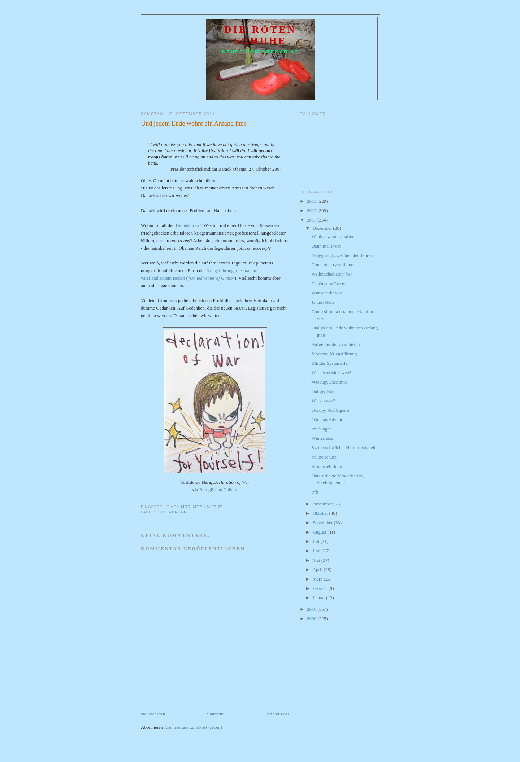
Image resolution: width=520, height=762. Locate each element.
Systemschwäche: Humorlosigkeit (343, 447)
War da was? (323, 400)
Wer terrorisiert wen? (331, 372)
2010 (312, 609)
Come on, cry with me (332, 264)
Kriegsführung (220, 270)
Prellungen (321, 429)
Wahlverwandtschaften (332, 236)
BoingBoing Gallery (218, 489)
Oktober (321, 513)
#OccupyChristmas (329, 382)
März (318, 579)
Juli (317, 541)
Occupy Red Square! (330, 410)
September (323, 522)
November (323, 504)
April (318, 569)
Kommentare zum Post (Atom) (193, 727)
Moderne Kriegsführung (334, 353)
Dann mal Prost (326, 246)
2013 (312, 201)
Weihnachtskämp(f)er (331, 274)
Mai (317, 560)
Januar (319, 597)
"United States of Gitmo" (211, 278)
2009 (312, 618)
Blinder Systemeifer (330, 363)
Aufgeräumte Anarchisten (335, 344)
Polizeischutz (323, 457)
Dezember (323, 228)
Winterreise (322, 438)
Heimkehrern (188, 225)
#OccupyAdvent (326, 419)
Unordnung (173, 512)
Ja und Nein (322, 302)
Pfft (314, 492)
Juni (317, 550)
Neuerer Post (153, 714)
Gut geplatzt (322, 391)
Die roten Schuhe (260, 35)
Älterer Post (277, 714)
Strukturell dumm (327, 466)
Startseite (215, 714)
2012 (312, 210)
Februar (321, 588)
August (320, 532)
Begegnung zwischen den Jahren (342, 255)
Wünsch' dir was (326, 292)
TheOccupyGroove (329, 283)
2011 (312, 220)
